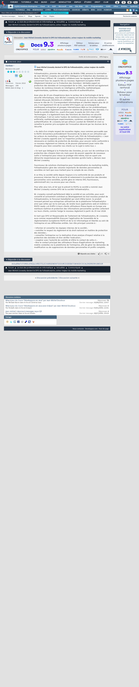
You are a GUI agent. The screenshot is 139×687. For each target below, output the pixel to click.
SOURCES (76, 10)
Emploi (77, 2)
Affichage (103, 57)
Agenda (37, 16)
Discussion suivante (68, 278)
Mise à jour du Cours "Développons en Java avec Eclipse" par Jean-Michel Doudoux (40, 306)
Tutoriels (26, 2)
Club (105, 2)
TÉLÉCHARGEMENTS (61, 10)
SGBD (108, 7)
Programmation (97, 7)
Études (87, 2)
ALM (54, 7)
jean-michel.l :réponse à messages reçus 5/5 (24, 311)
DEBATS (71, 264)
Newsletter (64, 2)
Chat (52, 2)
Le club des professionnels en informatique (35, 22)
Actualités (60, 22)
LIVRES (48, 10)
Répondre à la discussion (18, 32)
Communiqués (74, 22)
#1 (108, 61)
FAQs (32, 264)
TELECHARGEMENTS (50, 264)
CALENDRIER (89, 264)
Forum (11, 22)
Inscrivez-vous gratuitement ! (54, 13)
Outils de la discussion (87, 57)
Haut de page (104, 329)
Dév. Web (79, 7)
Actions (20, 16)
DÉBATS (85, 10)
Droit (97, 2)
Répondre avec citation (86, 254)
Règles (51, 16)
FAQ (36, 2)
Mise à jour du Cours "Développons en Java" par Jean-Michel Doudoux (35, 300)
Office (115, 7)
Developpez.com (91, 329)
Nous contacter (78, 329)
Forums (14, 2)
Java (70, 7)
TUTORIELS (20, 10)
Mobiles (124, 7)
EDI (86, 7)
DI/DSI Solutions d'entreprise (25, 7)
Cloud (42, 7)
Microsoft (62, 7)
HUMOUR (108, 10)
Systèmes (134, 7)
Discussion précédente (47, 278)
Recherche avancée (130, 16)
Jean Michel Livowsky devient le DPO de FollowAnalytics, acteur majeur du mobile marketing (62, 37)
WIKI (93, 10)
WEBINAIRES (37, 10)
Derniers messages (8, 16)
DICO (99, 10)
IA (48, 7)
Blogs (44, 2)
